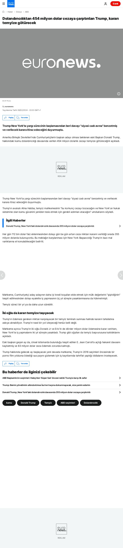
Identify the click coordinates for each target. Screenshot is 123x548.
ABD (27, 12)
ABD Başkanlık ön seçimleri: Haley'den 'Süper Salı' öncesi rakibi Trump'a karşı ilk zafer (44, 378)
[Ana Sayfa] (3, 12)
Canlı (115, 3)
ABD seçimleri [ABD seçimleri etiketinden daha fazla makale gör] (68, 402)
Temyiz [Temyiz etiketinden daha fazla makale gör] (48, 402)
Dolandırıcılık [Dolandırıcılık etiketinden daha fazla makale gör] (91, 402)
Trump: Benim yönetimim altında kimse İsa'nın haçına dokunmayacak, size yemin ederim (46, 385)
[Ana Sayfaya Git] (11, 3)
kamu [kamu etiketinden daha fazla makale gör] (9, 402)
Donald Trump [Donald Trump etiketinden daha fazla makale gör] (28, 402)
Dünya (19, 12)
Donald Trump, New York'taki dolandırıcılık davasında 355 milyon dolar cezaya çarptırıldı (50, 226)
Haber (10, 12)
